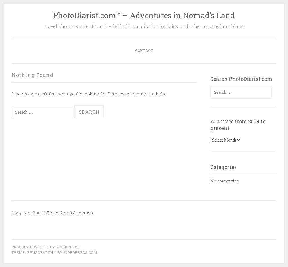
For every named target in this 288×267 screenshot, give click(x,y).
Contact (144, 50)
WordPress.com (80, 252)
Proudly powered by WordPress (46, 247)
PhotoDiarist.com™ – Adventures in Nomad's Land (144, 15)
